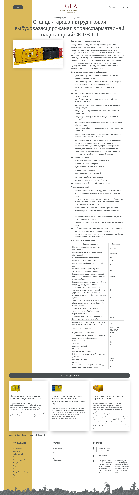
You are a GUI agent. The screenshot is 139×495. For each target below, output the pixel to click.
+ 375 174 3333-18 (105, 449)
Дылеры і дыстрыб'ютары (21, 472)
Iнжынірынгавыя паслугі (60, 455)
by (129, 7)
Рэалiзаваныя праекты (20, 468)
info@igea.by (103, 454)
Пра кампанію (17, 447)
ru (124, 7)
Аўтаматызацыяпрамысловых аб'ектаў (60, 448)
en (127, 7)
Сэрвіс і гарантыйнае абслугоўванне (59, 459)
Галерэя (15, 456)
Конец (46, 435)
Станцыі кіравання (77, 18)
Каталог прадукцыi (19, 459)
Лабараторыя (57, 452)
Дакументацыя (17, 465)
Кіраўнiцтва (16, 450)
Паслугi (15, 462)
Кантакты (16, 478)
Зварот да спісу (69, 375)
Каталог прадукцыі (60, 18)
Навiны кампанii (18, 453)
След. (40, 435)
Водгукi (15, 475)
